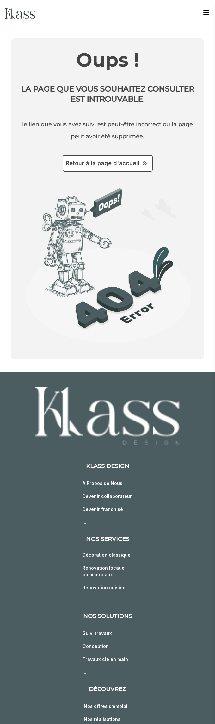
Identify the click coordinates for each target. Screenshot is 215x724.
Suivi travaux (97, 633)
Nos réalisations (102, 719)
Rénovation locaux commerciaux (103, 571)
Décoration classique (107, 555)
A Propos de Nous (102, 483)
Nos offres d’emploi (105, 706)
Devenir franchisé (103, 509)
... (84, 522)
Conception (96, 646)
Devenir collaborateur (107, 496)
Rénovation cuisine (104, 587)
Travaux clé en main (105, 659)
